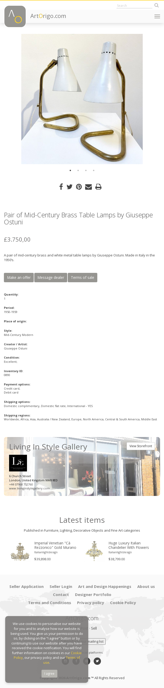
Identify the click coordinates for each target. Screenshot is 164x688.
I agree (49, 673)
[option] (82, 99)
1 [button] (70, 170)
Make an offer (19, 277)
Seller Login (61, 586)
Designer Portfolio (93, 594)
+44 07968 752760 (21, 484)
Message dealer (50, 277)
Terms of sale (82, 277)
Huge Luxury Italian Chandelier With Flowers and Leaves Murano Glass (130, 545)
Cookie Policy (123, 602)
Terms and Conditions (49, 602)
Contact (61, 594)
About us (146, 586)
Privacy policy (90, 602)
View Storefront (140, 446)
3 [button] (85, 170)
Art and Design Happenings (104, 586)
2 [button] (78, 170)
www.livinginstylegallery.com (29, 488)
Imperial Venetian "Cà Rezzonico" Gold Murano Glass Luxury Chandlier (55, 545)
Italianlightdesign (46, 552)
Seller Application (26, 586)
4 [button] (93, 170)
